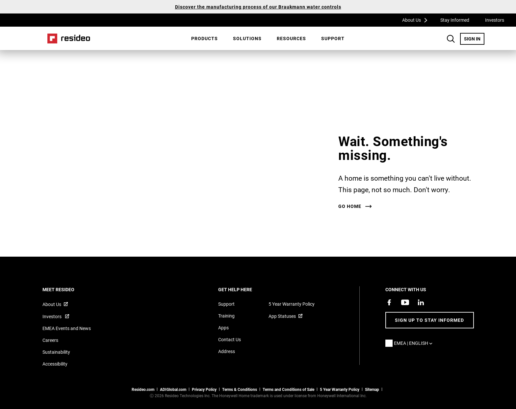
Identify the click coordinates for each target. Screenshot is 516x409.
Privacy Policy (204, 389)
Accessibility (54, 364)
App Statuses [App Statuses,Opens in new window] (282, 316)
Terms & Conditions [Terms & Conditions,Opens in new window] (239, 389)
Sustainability (56, 352)
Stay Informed (454, 20)
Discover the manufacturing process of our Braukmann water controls (258, 7)
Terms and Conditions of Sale (288, 389)
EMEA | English (415, 343)
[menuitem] (204, 38)
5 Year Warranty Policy (292, 304)
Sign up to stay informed (429, 320)
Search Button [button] (451, 39)
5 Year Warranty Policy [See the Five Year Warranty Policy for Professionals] (339, 389)
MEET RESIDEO (67, 289)
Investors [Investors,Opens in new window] (494, 20)
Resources (291, 38)
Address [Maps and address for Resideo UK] (226, 351)
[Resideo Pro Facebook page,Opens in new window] (389, 302)
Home (68, 38)
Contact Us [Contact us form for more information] (229, 339)
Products (204, 38)
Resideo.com (143, 389)
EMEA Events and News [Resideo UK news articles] (66, 328)
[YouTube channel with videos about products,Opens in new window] (405, 302)
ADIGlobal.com (173, 389)
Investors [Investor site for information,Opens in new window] (52, 316)
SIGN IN (474, 38)
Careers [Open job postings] (50, 340)
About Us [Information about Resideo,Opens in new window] (51, 304)
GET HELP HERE (244, 289)
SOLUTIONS (247, 38)
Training (226, 316)
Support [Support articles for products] (226, 304)
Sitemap (372, 389)
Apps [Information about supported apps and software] (223, 327)
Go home (349, 206)
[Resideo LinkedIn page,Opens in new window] (421, 302)
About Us (416, 19)
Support (333, 38)
